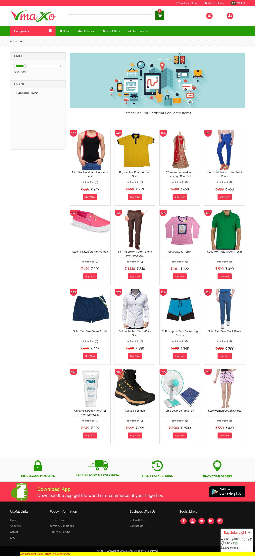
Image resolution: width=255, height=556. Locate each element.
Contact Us (136, 525)
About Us (16, 525)
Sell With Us (136, 520)
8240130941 (229, 547)
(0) (96, 182)
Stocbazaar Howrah (26, 92)
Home (13, 520)
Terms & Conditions (62, 525)
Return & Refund (60, 531)
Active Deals (214, 3)
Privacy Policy (58, 520)
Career (14, 531)
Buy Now (90, 196)
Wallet (237, 3)
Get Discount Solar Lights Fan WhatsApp (45, 553)
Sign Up (235, 15)
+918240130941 (241, 539)
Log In (213, 15)
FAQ (13, 537)
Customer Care (187, 3)
